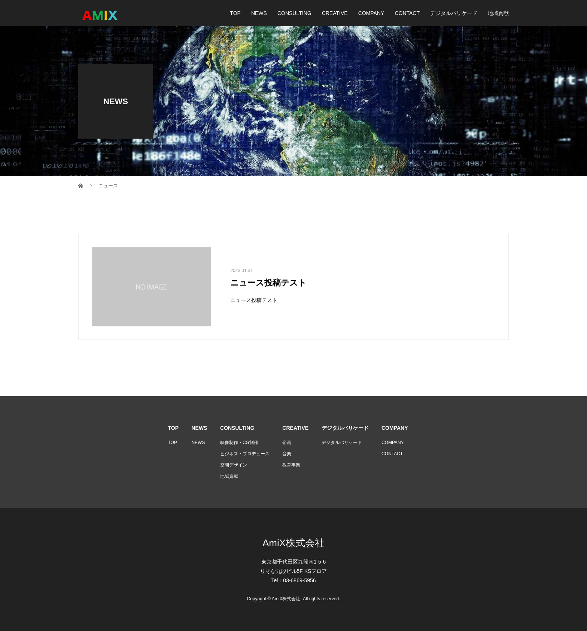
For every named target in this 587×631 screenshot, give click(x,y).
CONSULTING (294, 13)
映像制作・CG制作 (239, 442)
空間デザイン (233, 465)
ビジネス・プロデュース (245, 453)
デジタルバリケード (453, 13)
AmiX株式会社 (293, 543)
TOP (235, 13)
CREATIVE (335, 13)
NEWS (259, 13)
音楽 (286, 453)
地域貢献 (498, 13)
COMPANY (371, 13)
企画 (286, 442)
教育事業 (291, 465)
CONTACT (407, 13)
